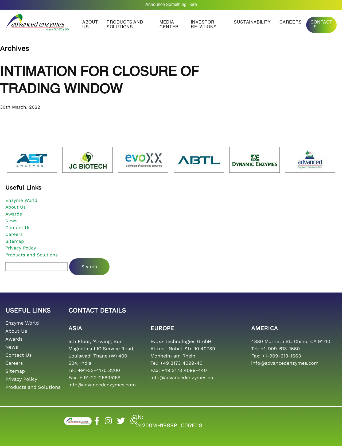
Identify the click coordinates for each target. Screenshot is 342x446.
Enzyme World (21, 200)
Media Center (169, 24)
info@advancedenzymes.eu (181, 377)
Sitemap (14, 241)
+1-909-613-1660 (280, 348)
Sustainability (252, 22)
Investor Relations (203, 24)
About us (90, 24)
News (11, 220)
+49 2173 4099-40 (181, 363)
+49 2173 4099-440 (184, 370)
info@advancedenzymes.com (102, 384)
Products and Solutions (125, 24)
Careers (290, 22)
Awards (13, 214)
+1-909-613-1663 (281, 356)
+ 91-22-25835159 (100, 377)
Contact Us (321, 24)
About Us (15, 207)
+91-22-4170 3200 (99, 370)
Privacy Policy (20, 248)
